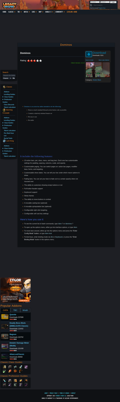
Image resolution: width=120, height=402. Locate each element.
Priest (15, 366)
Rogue (4, 371)
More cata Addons (104, 60)
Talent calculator (10, 107)
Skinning (15, 384)
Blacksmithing (9, 380)
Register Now (102, 8)
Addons (6, 92)
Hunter (20, 371)
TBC (19, 12)
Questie (13, 315)
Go (14, 78)
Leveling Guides (9, 94)
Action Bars (97, 80)
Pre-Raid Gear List (9, 134)
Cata (33, 12)
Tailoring (20, 384)
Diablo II (48, 12)
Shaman (15, 371)
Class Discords (9, 104)
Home (4, 12)
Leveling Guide (72, 12)
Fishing (26, 384)
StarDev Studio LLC (61, 396)
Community (59, 12)
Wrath (25, 310)
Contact (73, 393)
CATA (5, 310)
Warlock (26, 366)
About (46, 393)
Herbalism (4, 384)
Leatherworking (26, 380)
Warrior (20, 366)
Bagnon (13, 334)
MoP (40, 12)
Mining (9, 384)
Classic (11, 12)
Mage (9, 371)
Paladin (4, 366)
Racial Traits (8, 138)
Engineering (20, 380)
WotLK (26, 12)
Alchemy (4, 380)
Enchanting (15, 380)
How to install (89, 60)
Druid (9, 366)
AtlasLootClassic (17, 354)
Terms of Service (64, 393)
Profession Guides (7, 100)
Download (99, 52)
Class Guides (8, 97)
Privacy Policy (54, 393)
